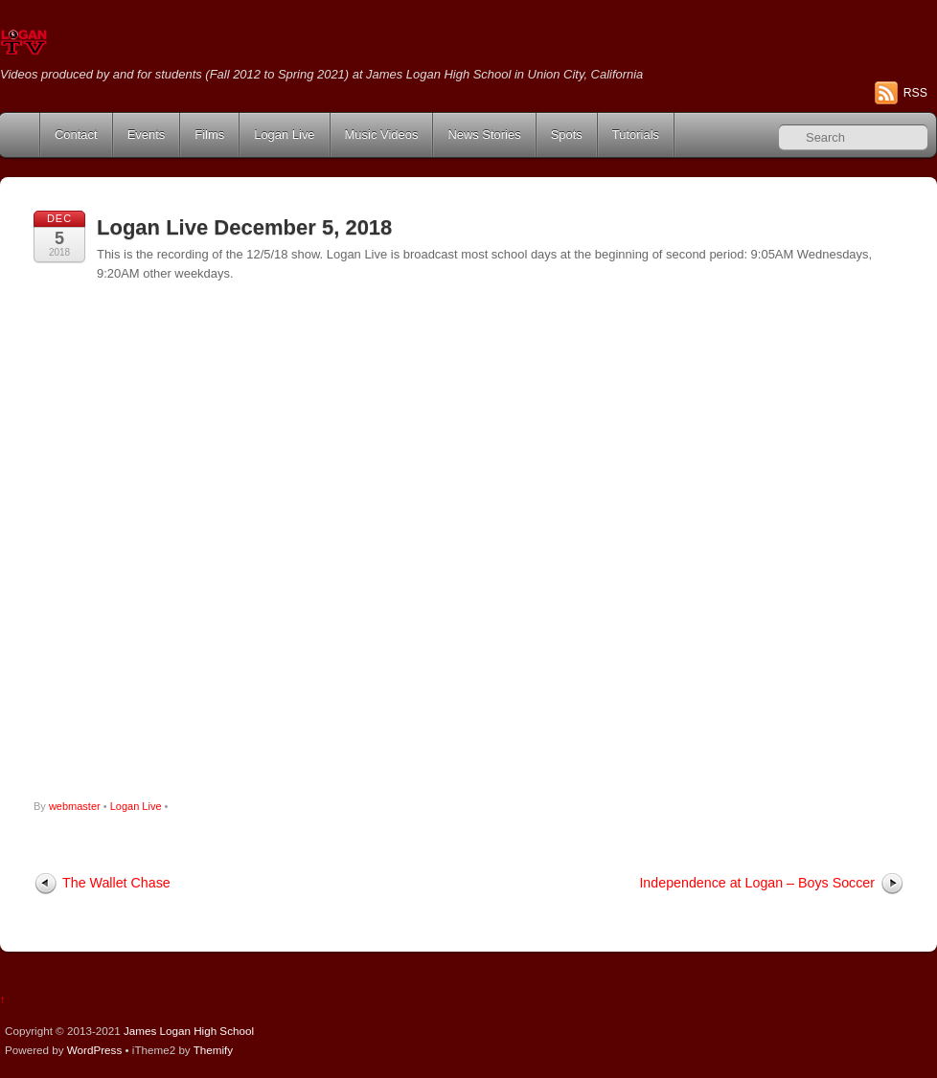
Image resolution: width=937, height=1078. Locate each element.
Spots (567, 134)
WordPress (94, 1050)
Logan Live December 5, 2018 (244, 227)
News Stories (483, 134)
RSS (915, 93)
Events (146, 134)
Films (209, 134)
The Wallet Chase (116, 882)
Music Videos (382, 134)
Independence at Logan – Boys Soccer (757, 882)
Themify (213, 1050)
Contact (76, 134)
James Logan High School (189, 1030)
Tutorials (635, 134)
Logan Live (284, 134)
